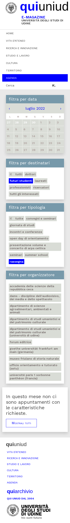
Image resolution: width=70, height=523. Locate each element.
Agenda (11, 77)
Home (10, 33)
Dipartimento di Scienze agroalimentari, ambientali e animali (31, 309)
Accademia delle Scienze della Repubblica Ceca (32, 287)
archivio (20, 491)
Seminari (16, 255)
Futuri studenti (21, 181)
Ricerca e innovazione (22, 48)
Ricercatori (41, 187)
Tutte (16, 218)
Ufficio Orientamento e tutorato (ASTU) (33, 366)
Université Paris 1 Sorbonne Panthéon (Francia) (30, 376)
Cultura (12, 63)
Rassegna (16, 261)
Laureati (40, 181)
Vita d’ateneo (15, 40)
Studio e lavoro (17, 55)
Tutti (16, 174)
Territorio (14, 70)
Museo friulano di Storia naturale (34, 358)
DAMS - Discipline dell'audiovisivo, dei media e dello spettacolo (35, 297)
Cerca (10, 85)
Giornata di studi (22, 225)
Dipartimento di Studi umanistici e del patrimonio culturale (35, 320)
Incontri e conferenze (26, 232)
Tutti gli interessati (24, 194)
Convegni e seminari (41, 218)
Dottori (30, 174)
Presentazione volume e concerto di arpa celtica (28, 246)
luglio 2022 (35, 108)
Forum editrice (20, 342)
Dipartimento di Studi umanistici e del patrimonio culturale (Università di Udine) (35, 332)
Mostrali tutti (21, 423)
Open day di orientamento (29, 238)
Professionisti (20, 187)
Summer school (36, 255)
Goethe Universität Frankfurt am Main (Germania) (34, 350)
